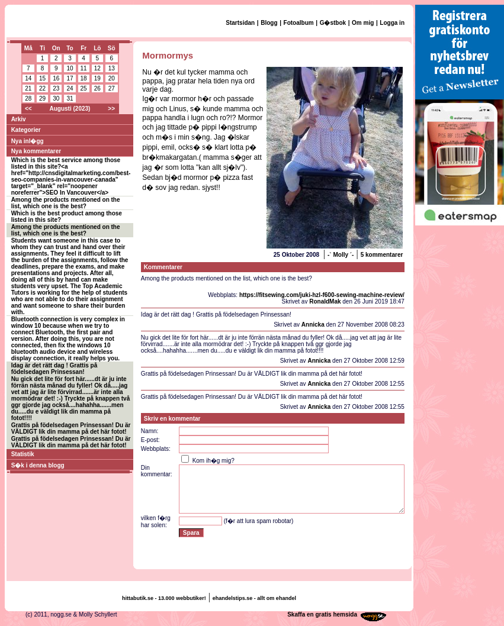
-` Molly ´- (341, 254)
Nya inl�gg (27, 141)
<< (28, 108)
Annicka (313, 324)
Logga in (392, 23)
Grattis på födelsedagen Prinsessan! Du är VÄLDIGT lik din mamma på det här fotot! (71, 428)
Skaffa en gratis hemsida (322, 614)
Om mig (363, 23)
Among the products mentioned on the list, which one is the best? (65, 202)
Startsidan (240, 23)
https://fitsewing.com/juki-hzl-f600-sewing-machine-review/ (322, 295)
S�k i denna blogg (38, 465)
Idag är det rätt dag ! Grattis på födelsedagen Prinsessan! (54, 368)
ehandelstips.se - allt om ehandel (254, 598)
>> (111, 108)
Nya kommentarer (36, 151)
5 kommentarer (382, 254)
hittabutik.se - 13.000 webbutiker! (164, 598)
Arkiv (18, 119)
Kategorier (26, 130)
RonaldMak (325, 301)
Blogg (269, 23)
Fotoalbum (299, 23)
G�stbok (333, 23)
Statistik (22, 454)
